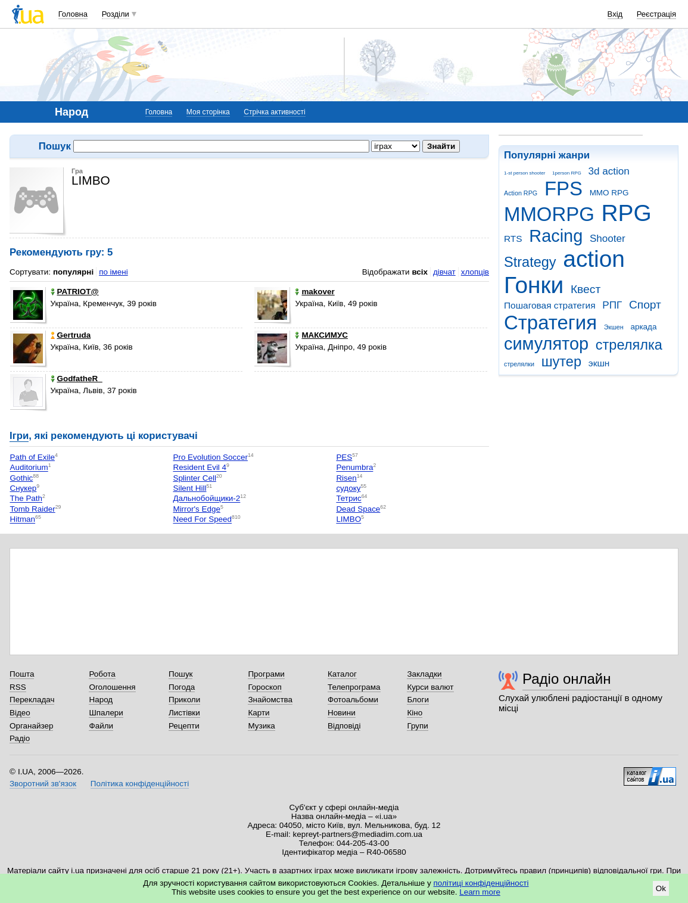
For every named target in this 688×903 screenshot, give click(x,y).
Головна (73, 14)
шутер (561, 361)
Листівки (184, 712)
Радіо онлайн (566, 679)
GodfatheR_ (76, 378)
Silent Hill (189, 488)
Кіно (414, 712)
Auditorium (29, 467)
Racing (556, 235)
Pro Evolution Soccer (210, 457)
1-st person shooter (524, 173)
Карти (258, 712)
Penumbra (354, 467)
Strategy (530, 262)
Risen (346, 478)
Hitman (23, 519)
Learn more (479, 892)
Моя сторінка (208, 112)
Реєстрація (656, 14)
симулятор (546, 343)
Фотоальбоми (353, 699)
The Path (26, 498)
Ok (661, 888)
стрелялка (629, 345)
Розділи (115, 14)
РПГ (612, 305)
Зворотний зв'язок (43, 783)
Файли (101, 725)
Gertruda (71, 335)
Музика (261, 725)
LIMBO (348, 519)
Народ (101, 699)
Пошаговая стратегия (550, 305)
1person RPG (566, 173)
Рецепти (184, 725)
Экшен (614, 327)
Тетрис (348, 498)
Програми (266, 674)
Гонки (534, 285)
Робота (102, 674)
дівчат (444, 271)
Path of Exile (32, 457)
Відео (20, 712)
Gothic (21, 478)
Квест (585, 289)
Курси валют (430, 687)
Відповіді (344, 725)
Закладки (424, 674)
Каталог (342, 674)
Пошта (22, 674)
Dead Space (358, 509)
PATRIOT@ (75, 291)
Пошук (181, 674)
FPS (563, 189)
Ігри (19, 435)
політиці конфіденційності (481, 883)
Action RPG (520, 193)
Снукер (23, 488)
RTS (513, 238)
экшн (599, 363)
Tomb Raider (32, 509)
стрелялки (519, 364)
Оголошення (112, 687)
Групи (417, 725)
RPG (627, 213)
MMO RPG (609, 192)
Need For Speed (202, 519)
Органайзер (31, 725)
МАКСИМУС (321, 335)
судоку (348, 488)
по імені (113, 271)
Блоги (418, 699)
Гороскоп (264, 687)
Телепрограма (354, 687)
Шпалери (106, 712)
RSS (18, 687)
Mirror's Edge (196, 509)
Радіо (20, 738)
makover (314, 291)
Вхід (615, 14)
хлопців (475, 271)
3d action (609, 171)
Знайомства (270, 699)
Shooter (607, 238)
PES (344, 457)
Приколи (184, 699)
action (594, 259)
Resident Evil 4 (199, 467)
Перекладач (32, 699)
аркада (643, 326)
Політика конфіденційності (140, 783)
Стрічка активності (274, 112)
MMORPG (549, 214)
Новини (342, 712)
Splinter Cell (194, 478)
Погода (182, 687)
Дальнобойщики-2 (206, 498)
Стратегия (550, 323)
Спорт (645, 304)
